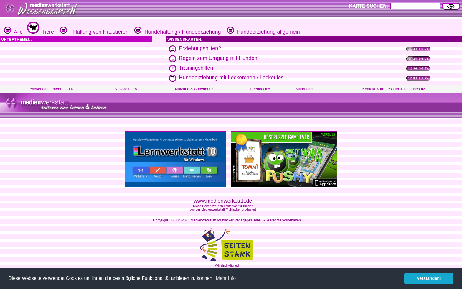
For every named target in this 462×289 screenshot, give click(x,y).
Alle (13, 32)
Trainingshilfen (196, 68)
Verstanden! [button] (429, 278)
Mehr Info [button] (226, 278)
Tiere (40, 32)
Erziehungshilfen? (200, 48)
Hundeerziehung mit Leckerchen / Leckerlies (231, 78)
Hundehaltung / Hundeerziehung (177, 32)
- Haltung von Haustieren (93, 32)
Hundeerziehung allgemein (262, 32)
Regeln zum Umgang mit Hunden (218, 58)
